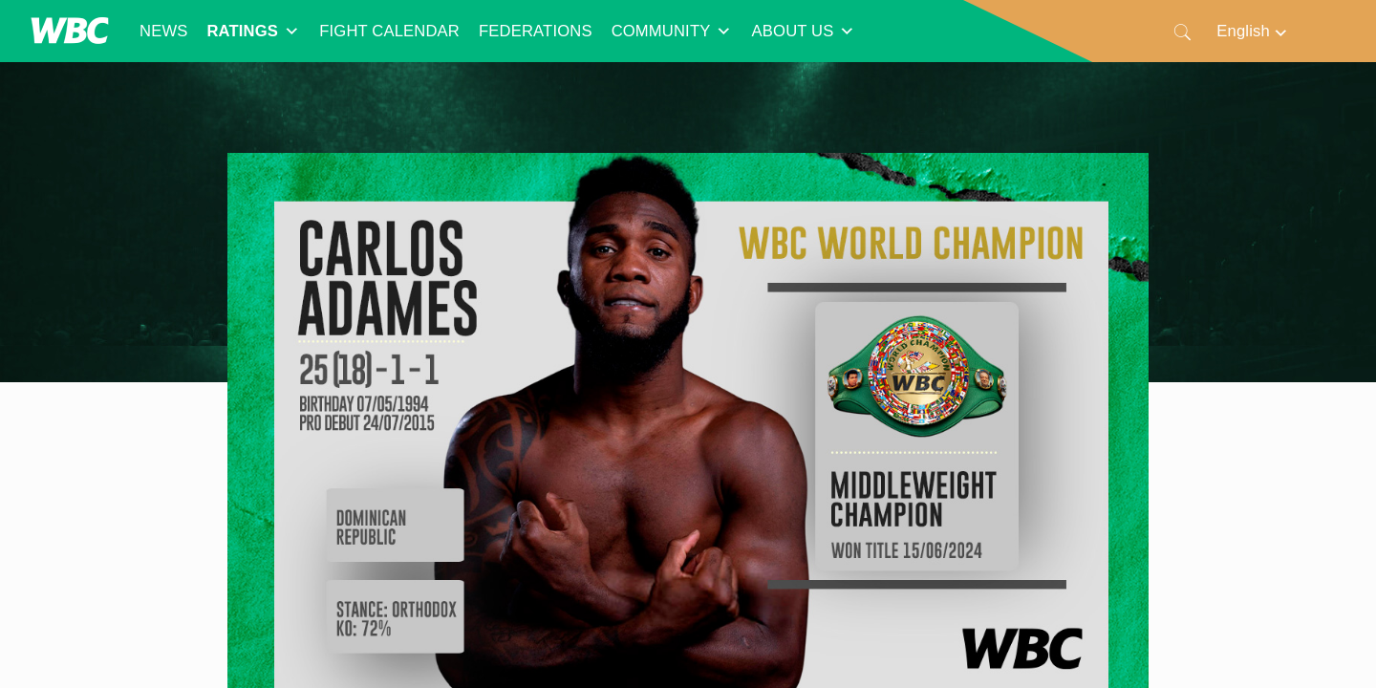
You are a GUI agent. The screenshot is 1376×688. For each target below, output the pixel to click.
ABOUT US (804, 31)
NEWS (163, 31)
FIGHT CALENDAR (389, 31)
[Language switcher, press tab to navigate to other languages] (1252, 31)
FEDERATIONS (535, 31)
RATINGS (253, 31)
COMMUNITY (672, 31)
